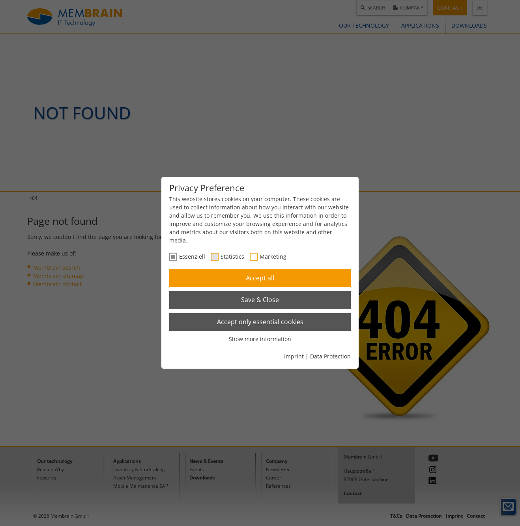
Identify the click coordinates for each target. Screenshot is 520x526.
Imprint (294, 356)
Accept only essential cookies (260, 321)
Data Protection (330, 356)
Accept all (260, 278)
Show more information (260, 339)
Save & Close (260, 299)
